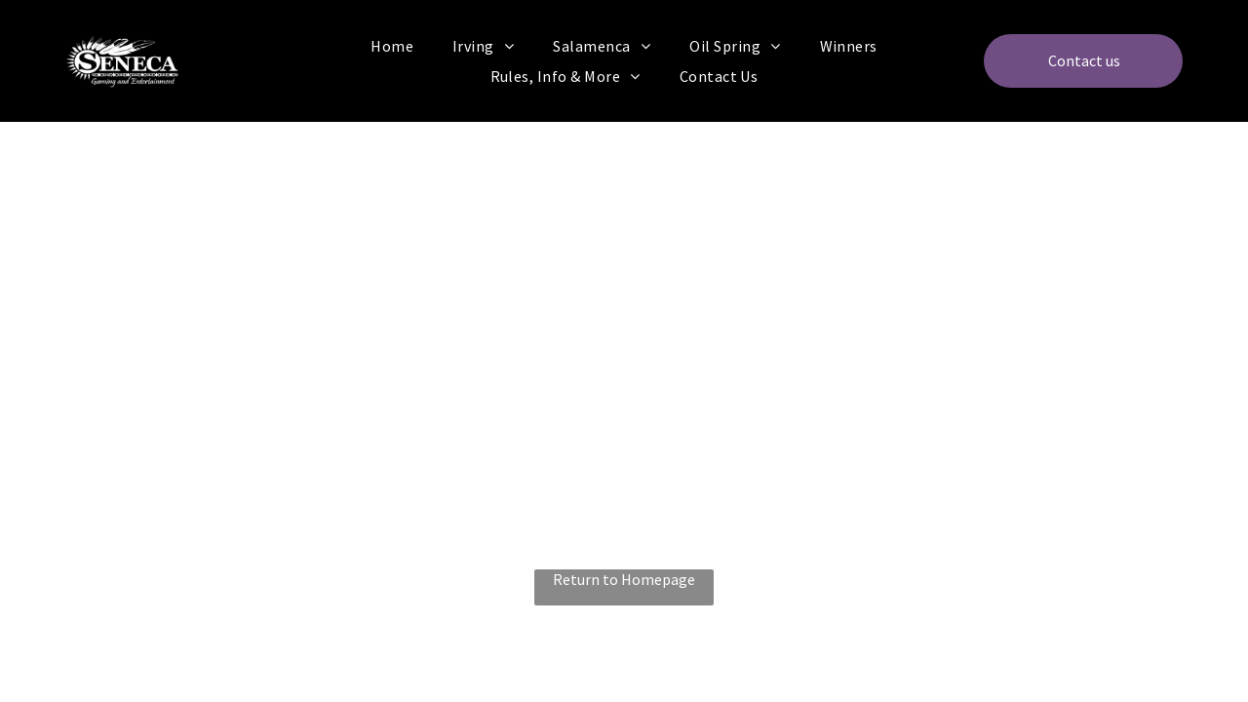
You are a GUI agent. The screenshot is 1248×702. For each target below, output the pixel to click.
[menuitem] (392, 45)
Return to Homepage (624, 579)
